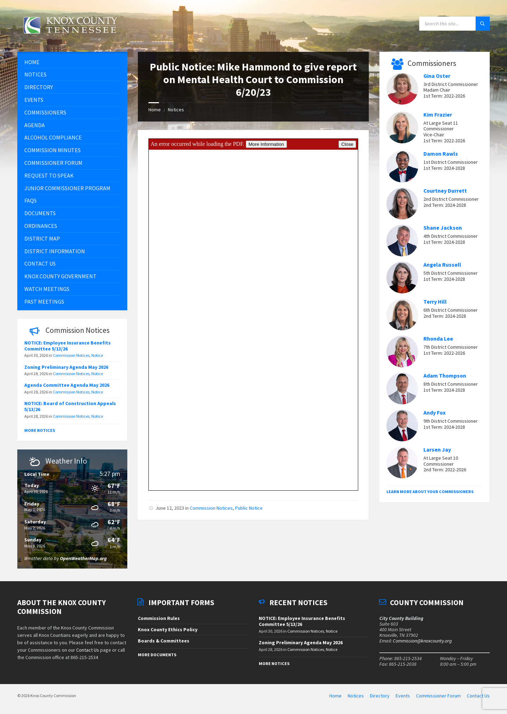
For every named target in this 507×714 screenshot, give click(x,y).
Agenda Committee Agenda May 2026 (67, 385)
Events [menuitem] (403, 696)
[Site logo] (70, 37)
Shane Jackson (442, 227)
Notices (176, 109)
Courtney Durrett (445, 190)
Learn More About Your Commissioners (430, 491)
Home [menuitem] (335, 696)
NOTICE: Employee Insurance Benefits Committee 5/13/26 (67, 346)
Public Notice (249, 508)
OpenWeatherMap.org (83, 558)
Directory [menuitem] (380, 696)
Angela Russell (442, 264)
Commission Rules (159, 618)
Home (154, 109)
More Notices (39, 430)
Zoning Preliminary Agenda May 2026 (66, 367)
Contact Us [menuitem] (478, 696)
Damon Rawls (440, 153)
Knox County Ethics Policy (167, 629)
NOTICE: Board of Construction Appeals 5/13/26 (70, 406)
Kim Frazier (437, 114)
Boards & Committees (163, 641)
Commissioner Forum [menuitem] (438, 696)
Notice (97, 355)
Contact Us (87, 650)
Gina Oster (436, 76)
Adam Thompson (444, 375)
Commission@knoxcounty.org (422, 641)
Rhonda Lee (438, 338)
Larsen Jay (437, 449)
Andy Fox (434, 412)
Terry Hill (435, 301)
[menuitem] (72, 62)
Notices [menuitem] (356, 696)
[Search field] (454, 24)
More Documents (157, 654)
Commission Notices (211, 508)
